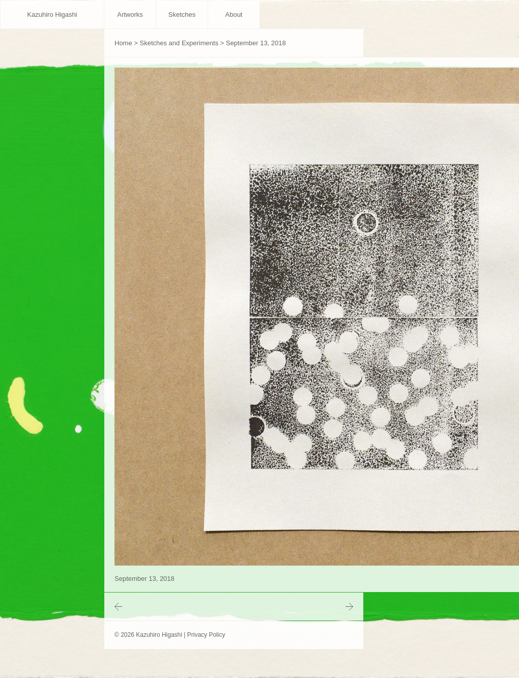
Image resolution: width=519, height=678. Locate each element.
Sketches (181, 14)
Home (123, 43)
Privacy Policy (206, 634)
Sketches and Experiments (179, 43)
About (234, 14)
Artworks (130, 14)
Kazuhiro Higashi (52, 14)
